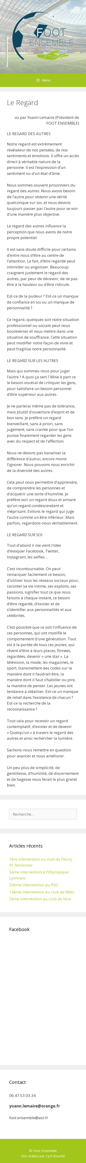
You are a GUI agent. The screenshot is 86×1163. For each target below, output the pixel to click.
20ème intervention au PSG (33, 884)
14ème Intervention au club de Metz (41, 892)
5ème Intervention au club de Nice (40, 898)
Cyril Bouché (55, 1156)
